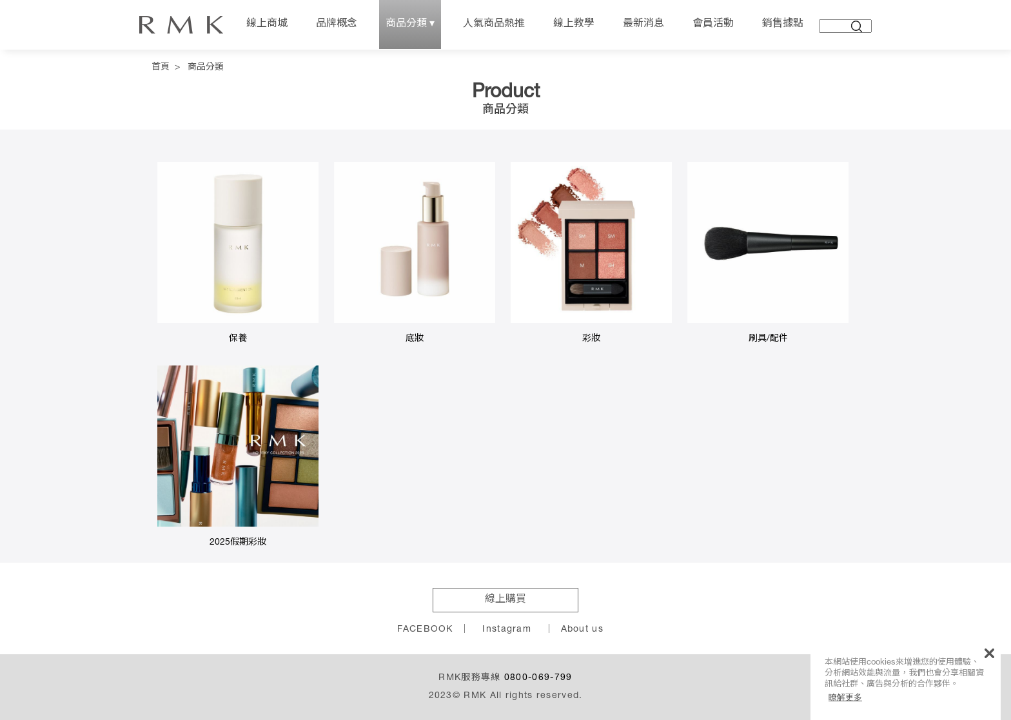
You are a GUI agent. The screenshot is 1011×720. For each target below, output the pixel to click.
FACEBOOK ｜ (433, 629)
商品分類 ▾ (410, 24)
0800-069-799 (538, 678)
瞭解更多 (845, 697)
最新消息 (643, 24)
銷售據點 (782, 24)
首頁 (161, 67)
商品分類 (206, 67)
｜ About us (574, 629)
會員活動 (713, 24)
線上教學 (573, 24)
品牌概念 (336, 24)
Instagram (506, 629)
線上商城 (267, 24)
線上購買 (505, 600)
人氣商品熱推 (494, 24)
